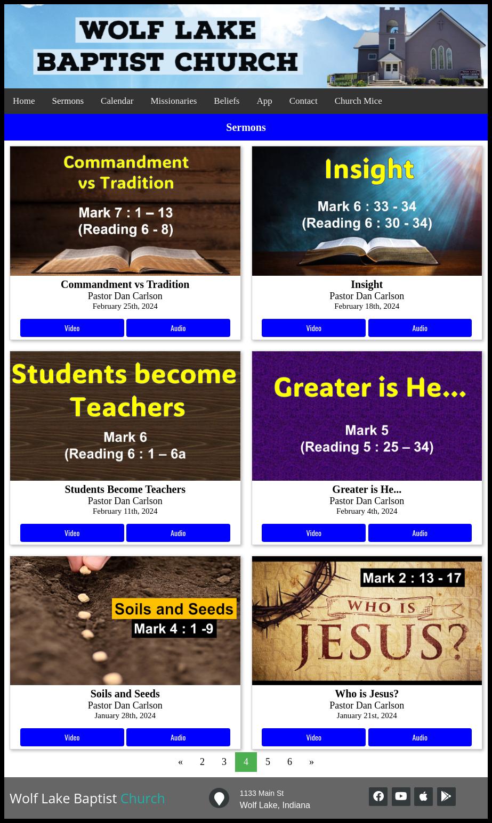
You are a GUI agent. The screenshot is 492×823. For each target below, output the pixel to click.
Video (71, 327)
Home (24, 101)
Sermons (68, 101)
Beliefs (226, 101)
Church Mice (358, 101)
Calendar (117, 101)
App (264, 101)
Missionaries (173, 101)
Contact (303, 101)
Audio (178, 327)
